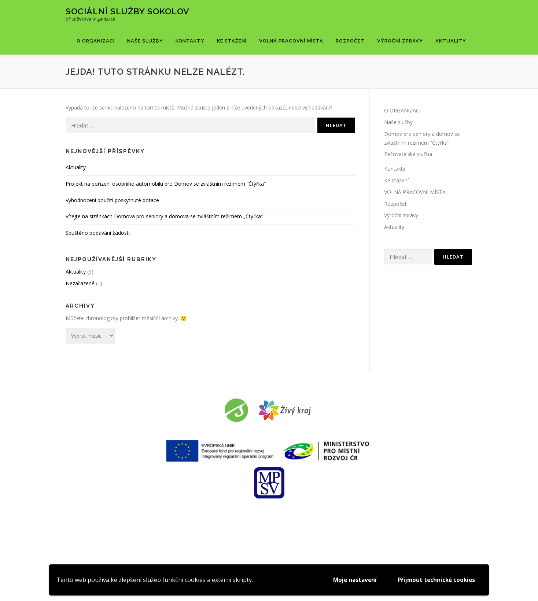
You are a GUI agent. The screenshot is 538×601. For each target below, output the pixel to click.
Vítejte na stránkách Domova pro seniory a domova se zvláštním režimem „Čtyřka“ (164, 216)
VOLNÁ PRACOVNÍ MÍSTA (291, 41)
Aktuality (450, 41)
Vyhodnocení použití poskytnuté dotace (112, 200)
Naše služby (145, 41)
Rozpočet (350, 41)
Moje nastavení (350, 580)
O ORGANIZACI (96, 41)
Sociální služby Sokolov (127, 11)
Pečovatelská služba (408, 154)
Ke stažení (232, 41)
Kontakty (190, 41)
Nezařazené (80, 283)
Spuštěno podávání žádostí (98, 232)
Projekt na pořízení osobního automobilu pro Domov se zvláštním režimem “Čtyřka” (166, 183)
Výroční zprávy (400, 41)
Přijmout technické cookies (434, 579)
